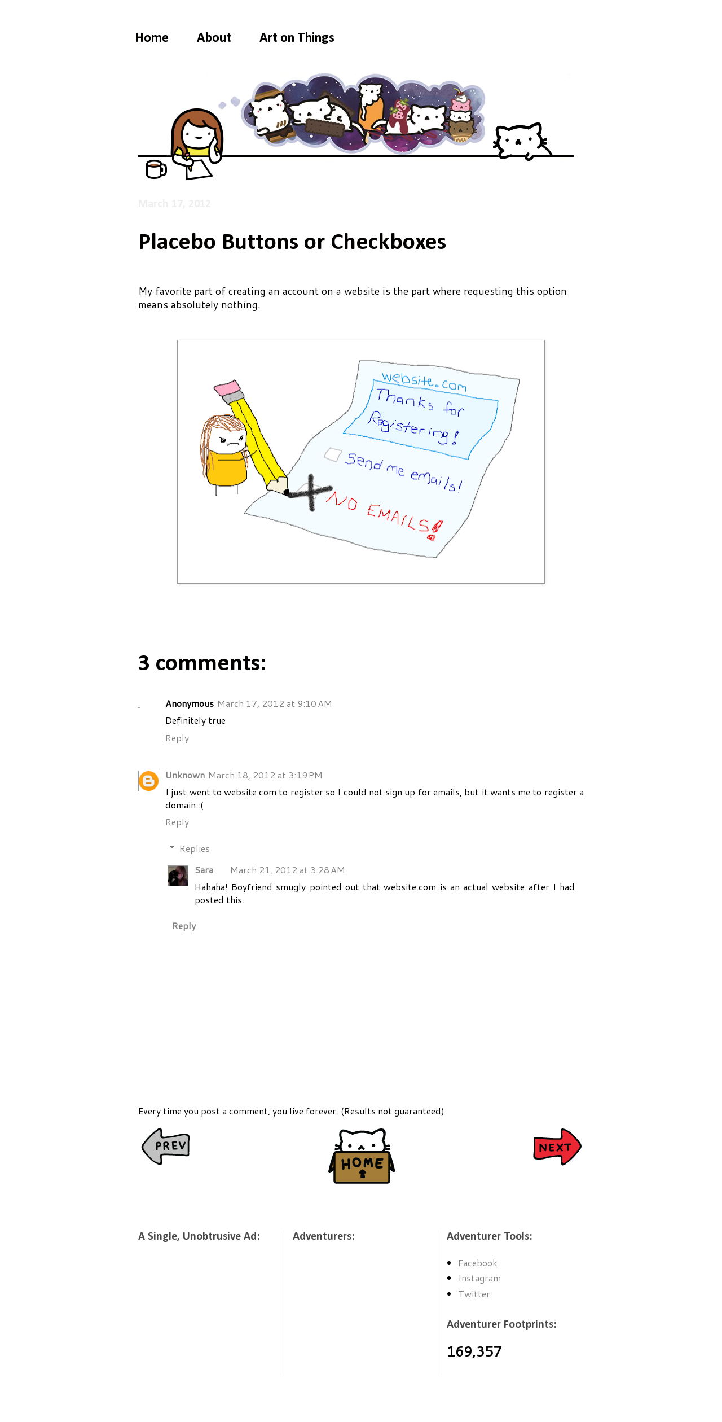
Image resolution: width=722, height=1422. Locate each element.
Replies (194, 848)
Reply (177, 737)
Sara (204, 869)
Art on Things (296, 38)
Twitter (474, 1293)
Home (152, 38)
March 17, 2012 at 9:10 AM (274, 703)
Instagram (479, 1277)
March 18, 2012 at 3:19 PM (265, 774)
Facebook (478, 1262)
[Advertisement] (194, 1317)
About (214, 38)
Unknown (185, 774)
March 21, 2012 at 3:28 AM (287, 869)
